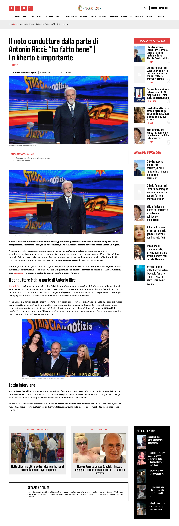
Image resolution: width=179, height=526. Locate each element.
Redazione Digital (28, 73)
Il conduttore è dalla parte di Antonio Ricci (33, 158)
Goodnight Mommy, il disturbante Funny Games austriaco (156, 506)
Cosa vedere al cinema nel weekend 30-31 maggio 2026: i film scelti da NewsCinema (158, 93)
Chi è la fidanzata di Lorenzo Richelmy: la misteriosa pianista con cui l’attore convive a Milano (157, 73)
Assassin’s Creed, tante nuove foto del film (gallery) (156, 439)
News (150, 123)
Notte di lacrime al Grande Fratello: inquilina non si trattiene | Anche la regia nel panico (37, 468)
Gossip (15, 24)
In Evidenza (152, 101)
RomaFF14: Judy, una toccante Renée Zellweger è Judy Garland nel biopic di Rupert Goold (156, 459)
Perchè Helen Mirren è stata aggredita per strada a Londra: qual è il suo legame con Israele (158, 114)
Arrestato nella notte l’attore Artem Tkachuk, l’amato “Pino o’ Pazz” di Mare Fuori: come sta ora (157, 275)
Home (10, 24)
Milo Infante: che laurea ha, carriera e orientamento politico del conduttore (158, 134)
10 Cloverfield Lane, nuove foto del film (155, 472)
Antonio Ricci (15, 286)
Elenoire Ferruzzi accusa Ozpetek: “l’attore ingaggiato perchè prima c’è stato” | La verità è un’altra (100, 470)
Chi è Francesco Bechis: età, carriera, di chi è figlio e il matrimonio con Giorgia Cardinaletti (157, 53)
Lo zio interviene (23, 161)
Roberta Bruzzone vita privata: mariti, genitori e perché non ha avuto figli (157, 232)
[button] (145, 8)
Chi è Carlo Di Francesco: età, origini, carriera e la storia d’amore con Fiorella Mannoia (157, 252)
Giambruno (19, 273)
